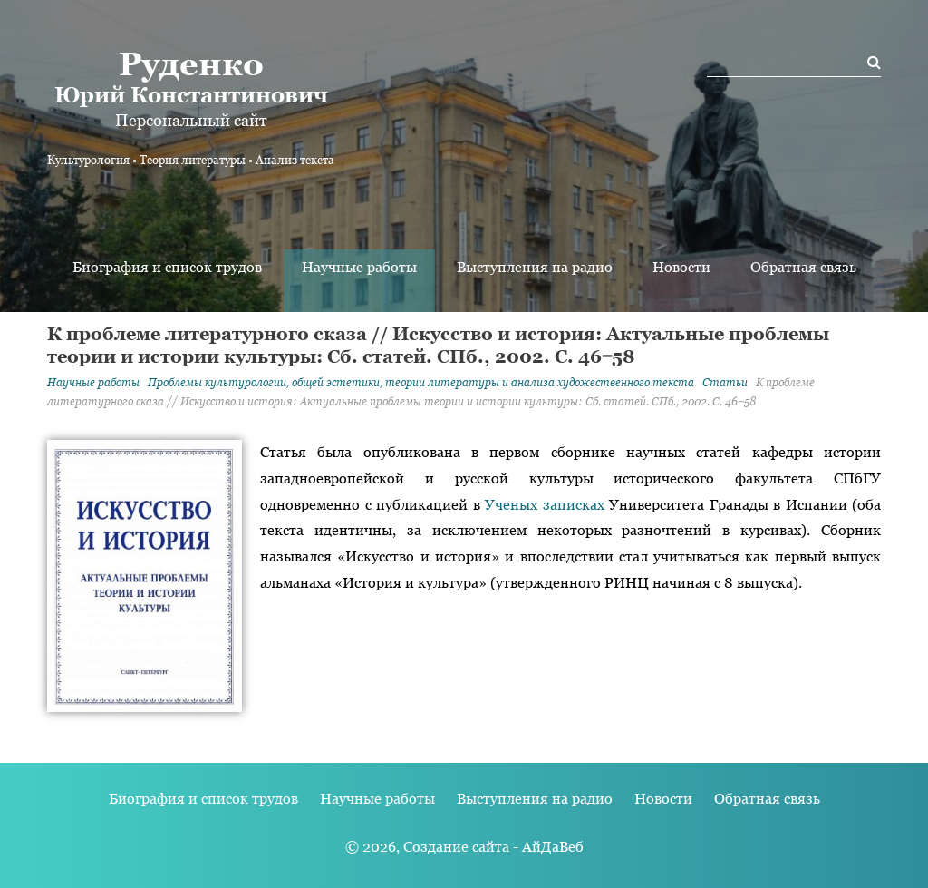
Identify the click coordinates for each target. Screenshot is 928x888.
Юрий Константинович (190, 76)
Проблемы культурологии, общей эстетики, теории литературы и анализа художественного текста (421, 382)
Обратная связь (803, 267)
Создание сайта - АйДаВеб (493, 846)
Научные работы (359, 267)
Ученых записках (544, 504)
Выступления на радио (535, 267)
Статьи (725, 382)
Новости (681, 267)
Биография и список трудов (167, 267)
